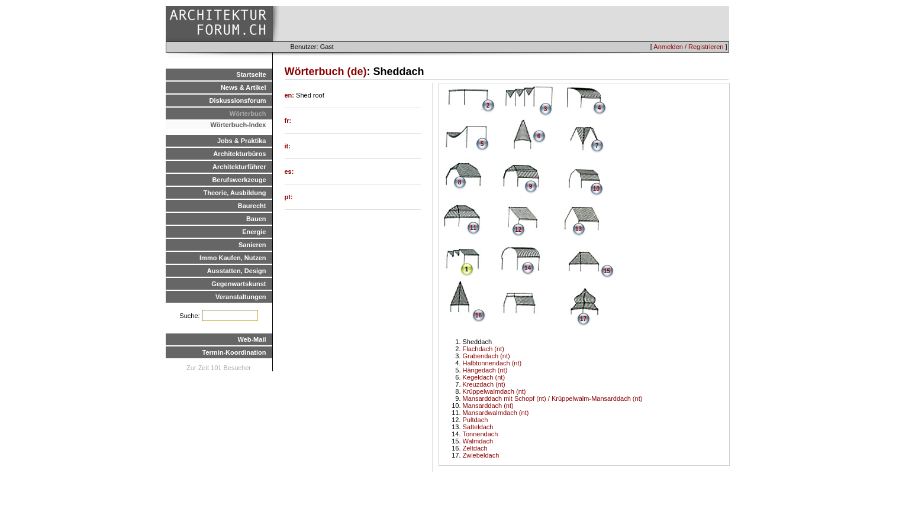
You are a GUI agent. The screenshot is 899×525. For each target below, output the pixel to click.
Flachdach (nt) (483, 348)
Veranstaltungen (240, 296)
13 (578, 229)
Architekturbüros (239, 153)
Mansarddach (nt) (488, 405)
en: (291, 95)
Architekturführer (239, 166)
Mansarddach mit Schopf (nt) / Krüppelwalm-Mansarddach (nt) (553, 398)
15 (607, 271)
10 (596, 189)
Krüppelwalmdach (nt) (494, 391)
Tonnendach (480, 434)
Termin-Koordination (234, 352)
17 (583, 319)
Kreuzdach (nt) (484, 384)
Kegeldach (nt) (484, 377)
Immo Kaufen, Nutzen (232, 257)
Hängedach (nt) (485, 370)
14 (527, 268)
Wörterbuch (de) (326, 71)
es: (289, 171)
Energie (254, 231)
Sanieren (252, 244)
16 (478, 315)
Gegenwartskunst (238, 283)
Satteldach (478, 426)
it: (288, 146)
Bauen (256, 218)
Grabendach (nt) (486, 355)
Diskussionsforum (238, 100)
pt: (289, 196)
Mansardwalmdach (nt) (496, 412)
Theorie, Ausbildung (235, 192)
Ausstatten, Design (236, 270)
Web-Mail (251, 339)
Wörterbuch (248, 113)
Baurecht (252, 205)
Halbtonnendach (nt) (492, 363)
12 (518, 229)
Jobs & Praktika (241, 140)
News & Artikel (243, 87)
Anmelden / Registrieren (688, 46)
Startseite (251, 74)
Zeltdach (475, 448)
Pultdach (475, 419)
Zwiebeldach (481, 455)
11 (473, 228)
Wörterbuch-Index (238, 124)
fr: (288, 120)
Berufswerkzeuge (239, 179)
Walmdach (478, 441)
